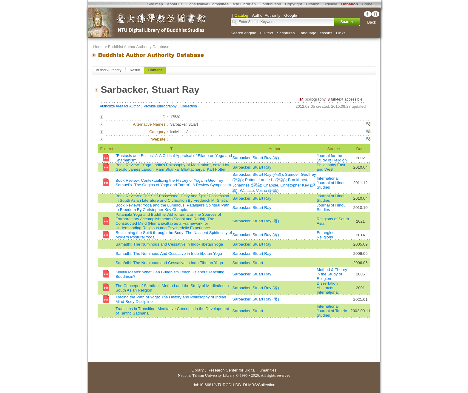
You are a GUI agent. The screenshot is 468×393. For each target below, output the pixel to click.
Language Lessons (315, 33)
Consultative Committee (208, 4)
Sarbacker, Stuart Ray (252, 167)
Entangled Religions (326, 234)
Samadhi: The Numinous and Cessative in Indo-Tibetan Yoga (169, 244)
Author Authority (108, 70)
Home (367, 4)
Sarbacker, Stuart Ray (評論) (258, 174)
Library (198, 370)
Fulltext (266, 33)
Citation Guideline (321, 4)
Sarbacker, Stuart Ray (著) (256, 157)
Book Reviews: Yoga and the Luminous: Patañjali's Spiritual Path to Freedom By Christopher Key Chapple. (173, 207)
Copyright (293, 4)
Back (371, 22)
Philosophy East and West (331, 167)
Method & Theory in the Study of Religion (332, 274)
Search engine (243, 33)
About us (175, 4)
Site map (155, 4)
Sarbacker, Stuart (248, 263)
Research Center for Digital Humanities (241, 370)
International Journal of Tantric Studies (332, 311)
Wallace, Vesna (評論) (259, 190)
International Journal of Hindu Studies (331, 182)
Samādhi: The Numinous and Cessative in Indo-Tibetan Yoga (169, 263)
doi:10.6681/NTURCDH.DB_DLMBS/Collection (234, 385)
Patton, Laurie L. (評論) (265, 180)
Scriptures (286, 33)
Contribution (270, 4)
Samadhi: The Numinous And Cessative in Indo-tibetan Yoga (169, 253)
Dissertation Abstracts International (327, 288)
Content (155, 70)
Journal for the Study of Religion (332, 157)
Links (340, 33)
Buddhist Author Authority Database (138, 46)
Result (135, 70)
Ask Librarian (244, 4)
